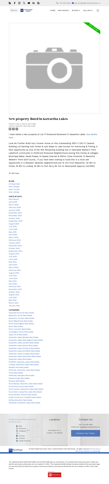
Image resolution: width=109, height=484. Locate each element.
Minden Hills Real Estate (19, 367)
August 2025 (14, 224)
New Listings (14, 187)
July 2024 (13, 256)
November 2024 (15, 246)
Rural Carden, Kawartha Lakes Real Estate (26, 389)
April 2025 (13, 235)
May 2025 (12, 232)
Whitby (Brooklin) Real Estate (20, 400)
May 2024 (13, 262)
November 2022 (15, 289)
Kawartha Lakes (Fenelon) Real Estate (24, 348)
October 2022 (14, 292)
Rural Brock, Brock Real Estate (21, 386)
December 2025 (15, 213)
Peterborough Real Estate (19, 378)
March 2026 (13, 205)
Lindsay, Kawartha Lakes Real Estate (24, 365)
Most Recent (14, 199)
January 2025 (14, 243)
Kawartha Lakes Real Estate (25, 126)
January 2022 (14, 306)
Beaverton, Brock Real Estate (20, 315)
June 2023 (13, 278)
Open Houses (14, 189)
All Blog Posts (14, 184)
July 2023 (13, 276)
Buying (75, 10)
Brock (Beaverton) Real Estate (21, 321)
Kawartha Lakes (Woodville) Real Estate (25, 356)
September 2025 (15, 221)
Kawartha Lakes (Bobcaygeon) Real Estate (26, 340)
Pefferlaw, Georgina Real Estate (21, 375)
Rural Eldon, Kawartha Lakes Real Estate (25, 392)
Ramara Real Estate (17, 381)
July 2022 (13, 297)
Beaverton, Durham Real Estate (21, 318)
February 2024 (15, 270)
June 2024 (13, 259)
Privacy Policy (95, 449)
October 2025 (14, 218)
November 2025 (15, 216)
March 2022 (13, 303)
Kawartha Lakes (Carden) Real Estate (24, 343)
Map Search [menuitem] (63, 10)
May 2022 (12, 300)
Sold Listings (14, 192)
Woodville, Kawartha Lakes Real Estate (24, 403)
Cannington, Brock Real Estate (21, 332)
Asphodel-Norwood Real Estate (21, 313)
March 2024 (14, 267)
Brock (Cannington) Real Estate (21, 324)
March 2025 (13, 237)
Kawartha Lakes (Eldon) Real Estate (23, 345)
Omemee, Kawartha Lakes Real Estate (24, 370)
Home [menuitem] (52, 10)
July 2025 (13, 226)
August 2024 (14, 254)
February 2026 (15, 207)
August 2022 (14, 295)
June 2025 (13, 229)
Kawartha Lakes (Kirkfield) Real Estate (24, 351)
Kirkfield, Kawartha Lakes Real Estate (24, 362)
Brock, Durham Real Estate (20, 329)
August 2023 (14, 273)
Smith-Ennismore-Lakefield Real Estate (25, 397)
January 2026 (14, 210)
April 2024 (13, 265)
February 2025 (15, 240)
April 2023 (13, 284)
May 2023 (12, 281)
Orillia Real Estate (16, 373)
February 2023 (15, 286)
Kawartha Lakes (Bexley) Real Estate (23, 337)
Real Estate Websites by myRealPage (87, 451)
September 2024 (15, 251)
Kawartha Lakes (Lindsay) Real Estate (24, 354)
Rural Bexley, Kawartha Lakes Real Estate (26, 384)
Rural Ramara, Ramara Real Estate (23, 395)
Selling (87, 10)
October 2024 (14, 248)
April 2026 (13, 202)
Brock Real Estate (16, 326)
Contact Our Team (85, 433)
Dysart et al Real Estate (18, 335)
